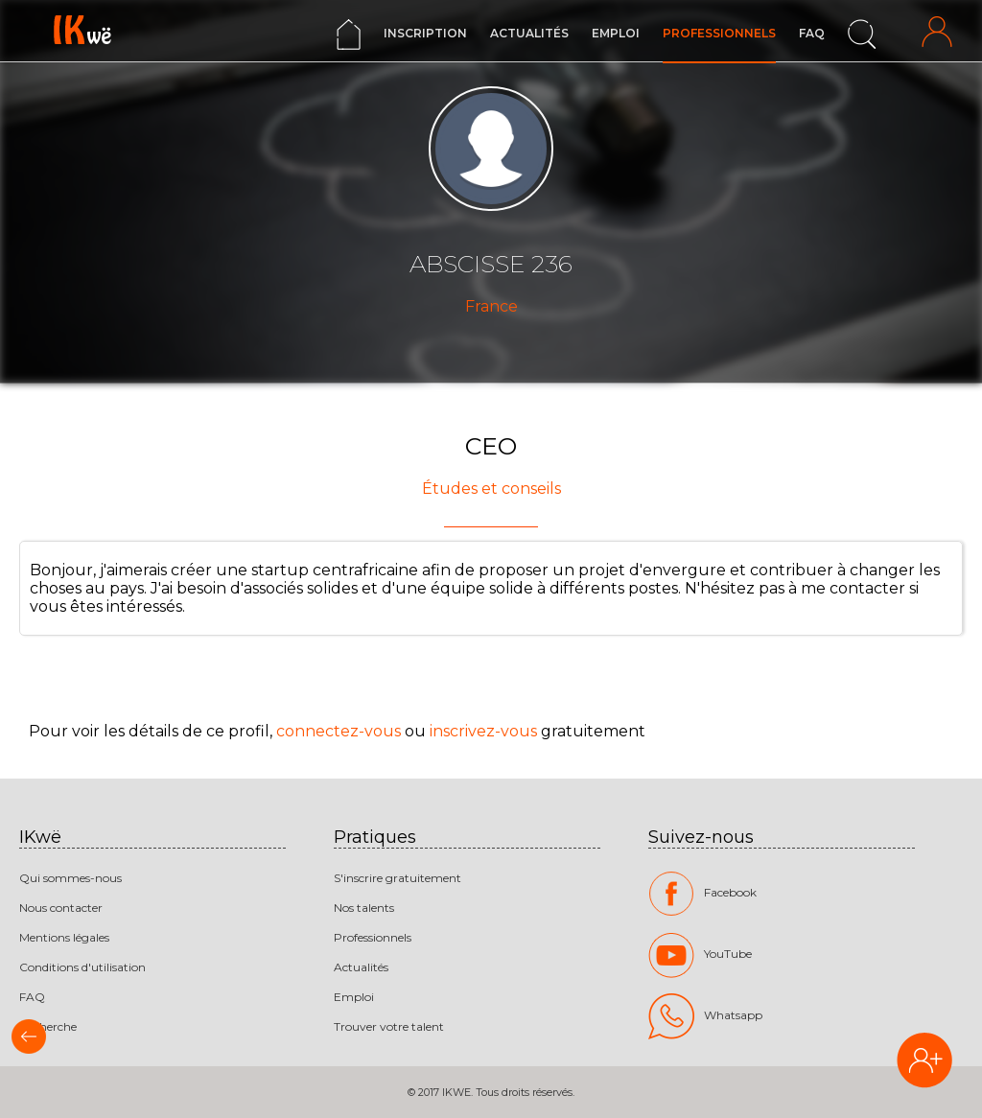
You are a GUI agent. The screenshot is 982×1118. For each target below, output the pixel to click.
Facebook (702, 894)
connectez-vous (338, 731)
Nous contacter (61, 907)
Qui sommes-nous (70, 878)
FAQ (812, 33)
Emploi (616, 33)
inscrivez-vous (483, 731)
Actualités (529, 33)
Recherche (48, 1026)
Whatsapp (705, 1016)
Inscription (425, 33)
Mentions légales (64, 937)
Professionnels (719, 33)
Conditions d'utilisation (82, 967)
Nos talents (364, 907)
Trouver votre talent (389, 1026)
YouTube (700, 955)
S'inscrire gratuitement (397, 878)
